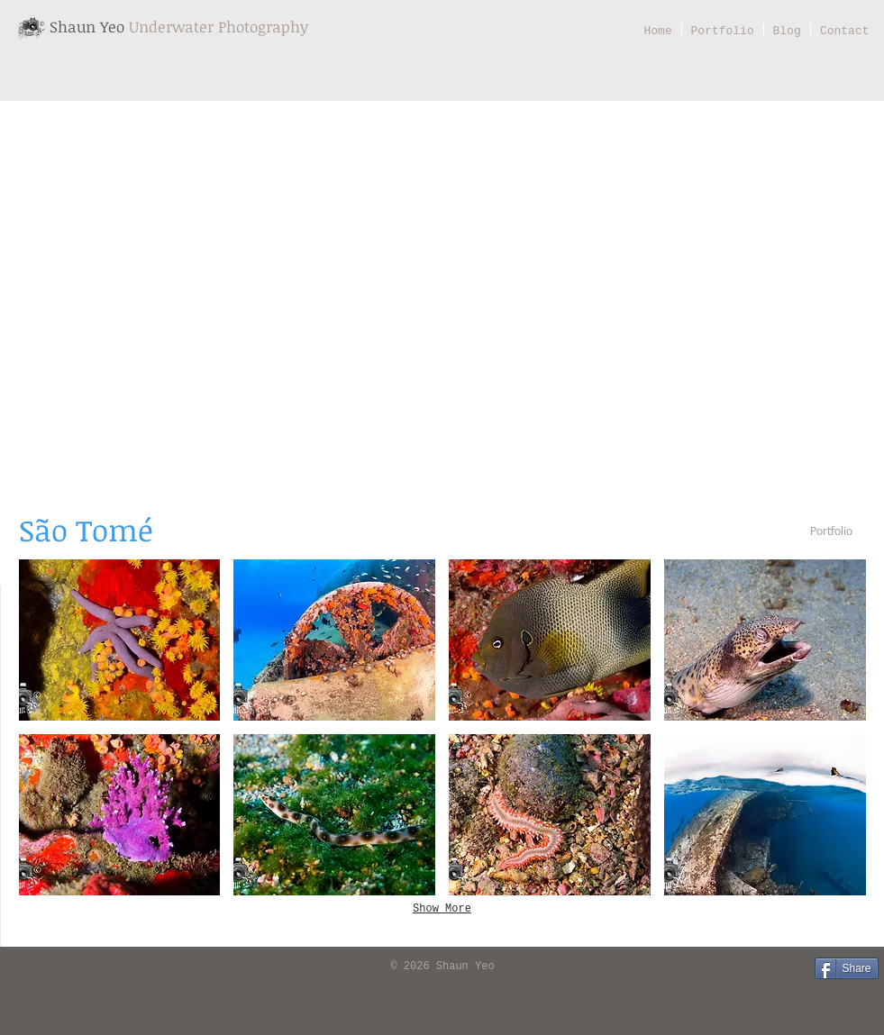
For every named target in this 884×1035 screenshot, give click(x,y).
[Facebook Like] (41, 967)
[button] (120, 640)
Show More (442, 909)
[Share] (847, 968)
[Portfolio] (831, 533)
